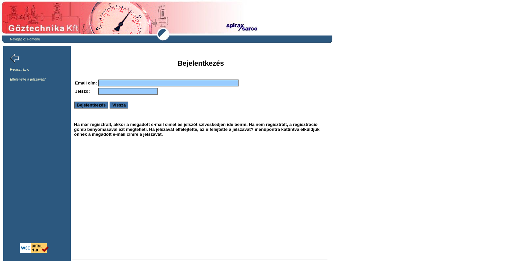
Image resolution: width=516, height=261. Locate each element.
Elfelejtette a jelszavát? (28, 79)
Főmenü (33, 39)
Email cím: (86, 83)
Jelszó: (82, 91)
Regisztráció (19, 69)
